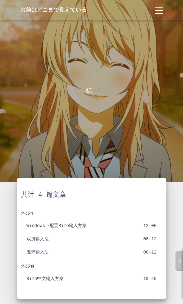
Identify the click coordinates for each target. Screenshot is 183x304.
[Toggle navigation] (158, 10)
